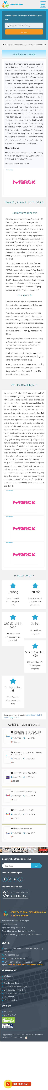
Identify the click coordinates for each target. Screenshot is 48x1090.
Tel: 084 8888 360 (12, 955)
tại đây (39, 965)
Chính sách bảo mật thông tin (14, 986)
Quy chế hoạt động (10, 983)
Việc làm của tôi (9, 1015)
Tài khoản (7, 1012)
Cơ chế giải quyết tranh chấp (14, 993)
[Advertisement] (24, 1065)
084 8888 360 (18, 895)
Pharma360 (29, 1035)
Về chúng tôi (8, 976)
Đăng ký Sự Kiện (9, 1000)
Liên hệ (5, 980)
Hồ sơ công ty (8, 997)
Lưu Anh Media (18, 1037)
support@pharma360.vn (15, 958)
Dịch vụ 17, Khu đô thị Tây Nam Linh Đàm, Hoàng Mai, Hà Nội (23, 950)
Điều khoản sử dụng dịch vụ (14, 990)
